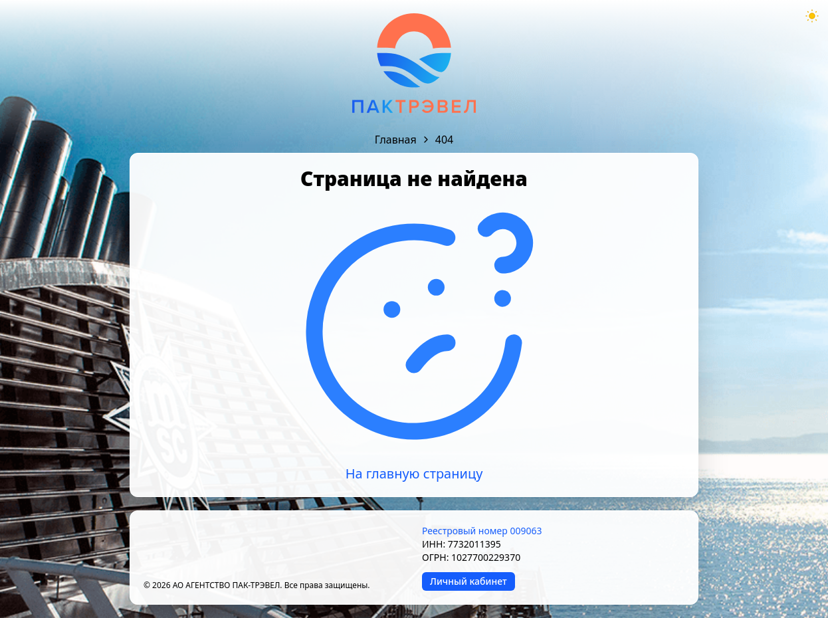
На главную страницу (414, 473)
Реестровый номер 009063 (482, 530)
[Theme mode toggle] (812, 16)
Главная (396, 139)
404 (444, 139)
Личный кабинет (468, 581)
